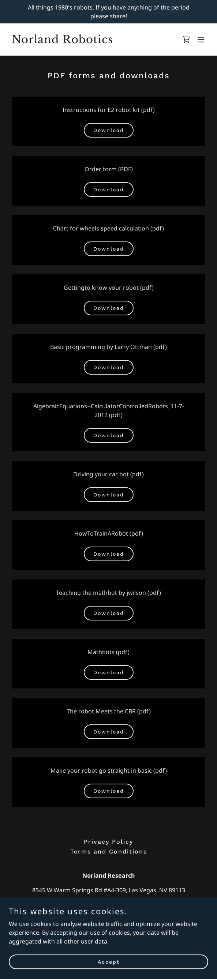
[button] (201, 39)
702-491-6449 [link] (108, 905)
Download (108, 130)
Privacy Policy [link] (108, 841)
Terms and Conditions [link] (108, 851)
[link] (79, 41)
